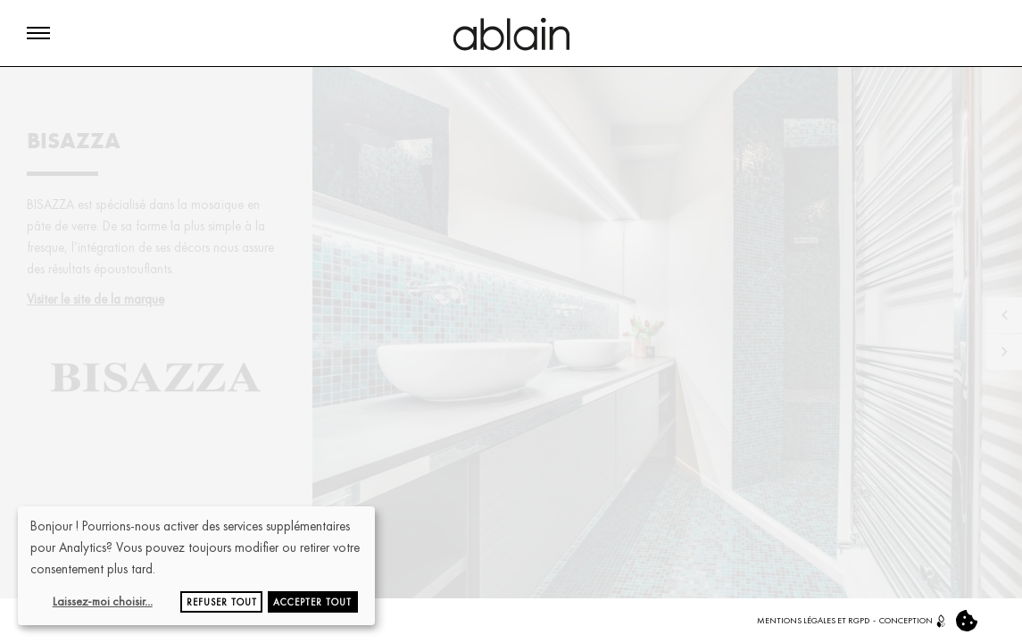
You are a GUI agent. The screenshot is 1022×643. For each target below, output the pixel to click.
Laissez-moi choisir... (103, 601)
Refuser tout (222, 602)
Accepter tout (312, 602)
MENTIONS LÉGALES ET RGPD (813, 620)
